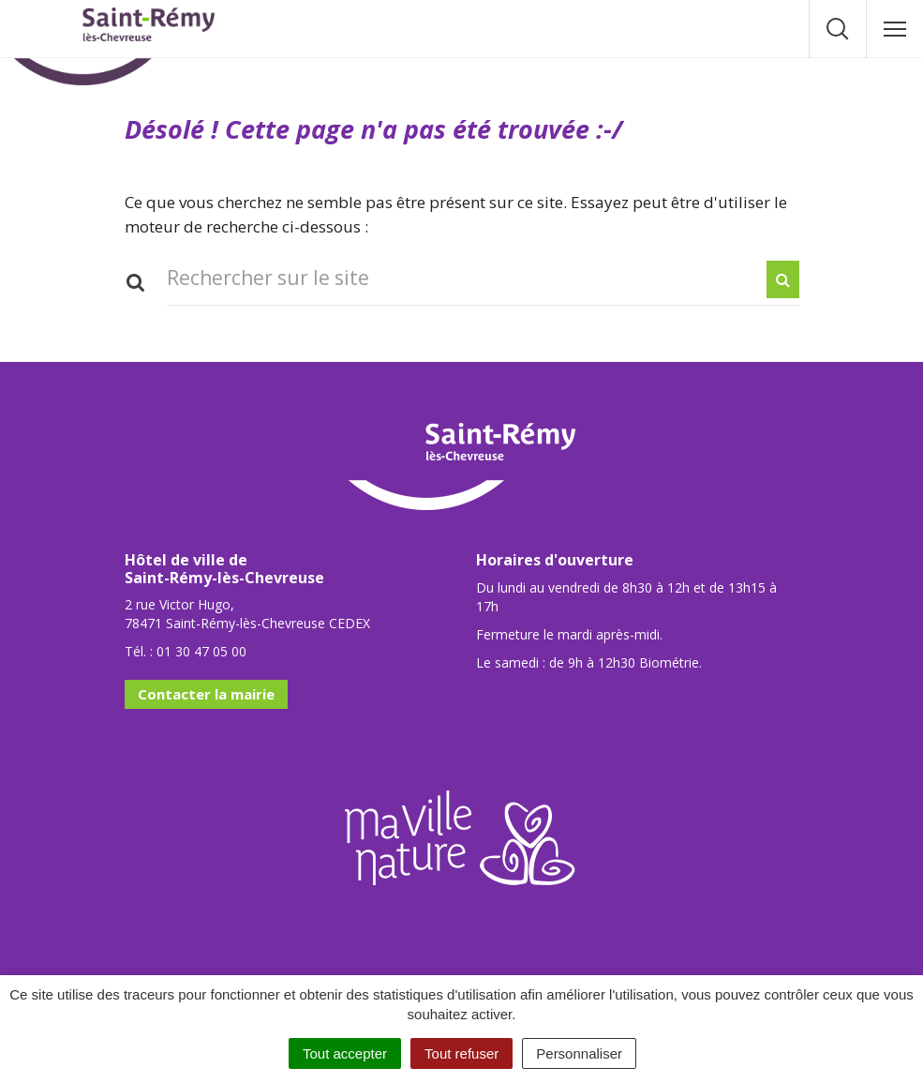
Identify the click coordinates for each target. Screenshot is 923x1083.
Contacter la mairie (206, 693)
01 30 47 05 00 (201, 651)
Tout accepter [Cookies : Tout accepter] (345, 1053)
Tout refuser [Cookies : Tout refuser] (461, 1053)
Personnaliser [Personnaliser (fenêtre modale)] (579, 1053)
